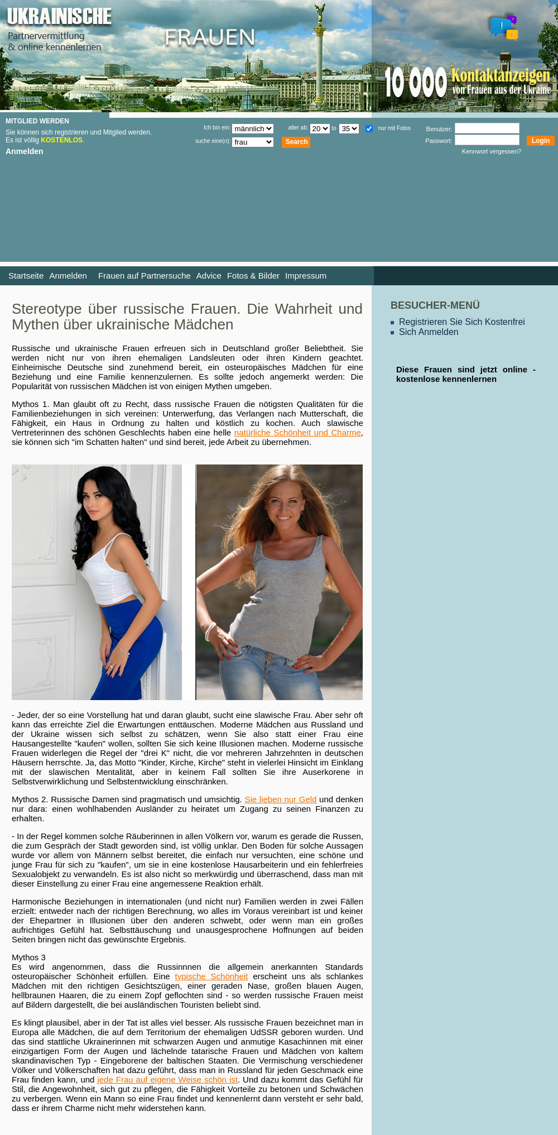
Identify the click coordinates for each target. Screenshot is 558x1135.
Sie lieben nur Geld (280, 799)
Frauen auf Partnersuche (144, 275)
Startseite (26, 275)
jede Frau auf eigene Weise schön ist (167, 1079)
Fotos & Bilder (253, 275)
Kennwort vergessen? (491, 151)
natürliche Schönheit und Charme (297, 432)
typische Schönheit (211, 976)
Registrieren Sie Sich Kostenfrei (462, 322)
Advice (209, 275)
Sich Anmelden (429, 332)
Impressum (305, 275)
